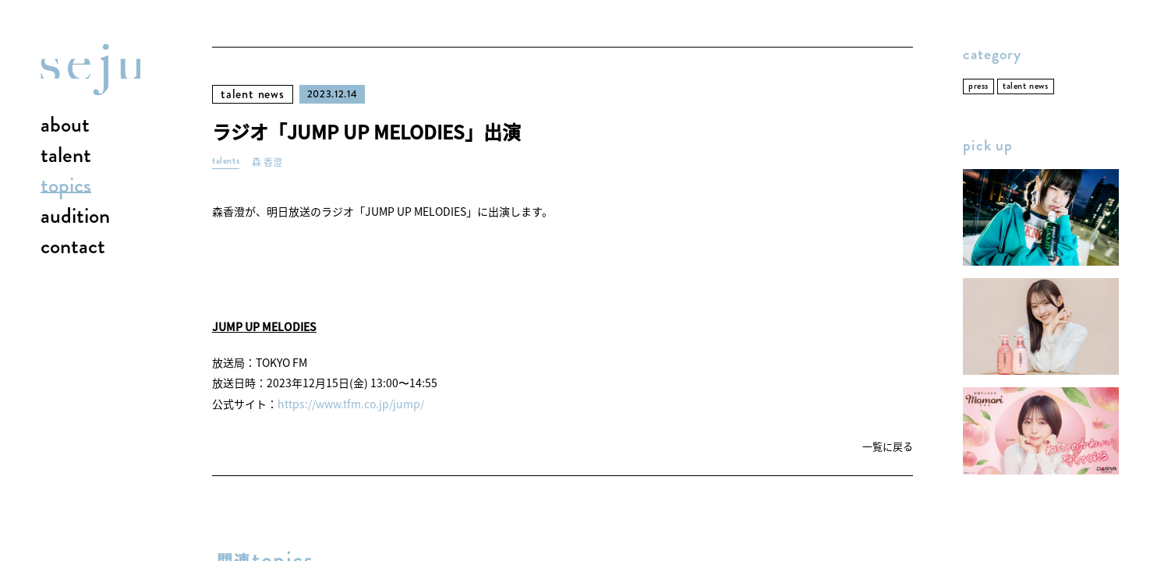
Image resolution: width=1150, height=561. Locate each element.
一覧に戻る (887, 446)
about (65, 125)
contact (73, 247)
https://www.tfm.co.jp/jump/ (351, 403)
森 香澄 (267, 162)
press (978, 86)
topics (66, 186)
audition (75, 216)
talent (66, 156)
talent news (253, 94)
